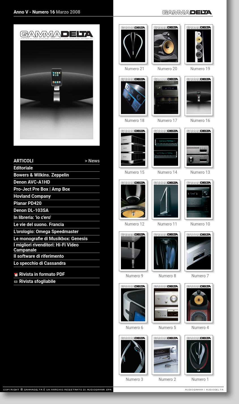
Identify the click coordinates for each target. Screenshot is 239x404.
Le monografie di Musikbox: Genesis (51, 238)
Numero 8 (167, 276)
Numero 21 (134, 68)
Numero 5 (167, 327)
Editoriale (23, 168)
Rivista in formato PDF (39, 274)
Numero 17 (167, 120)
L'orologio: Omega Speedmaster (46, 231)
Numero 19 (200, 68)
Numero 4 (200, 327)
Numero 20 (167, 68)
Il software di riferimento (39, 256)
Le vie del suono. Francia (39, 224)
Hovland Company (32, 196)
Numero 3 (134, 379)
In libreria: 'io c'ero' (32, 217)
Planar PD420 (28, 203)
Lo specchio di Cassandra (40, 263)
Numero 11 (167, 224)
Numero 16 (200, 120)
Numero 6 (134, 327)
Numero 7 (200, 276)
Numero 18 (134, 120)
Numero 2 (167, 379)
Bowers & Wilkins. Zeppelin (41, 175)
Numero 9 (134, 276)
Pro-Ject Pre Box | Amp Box (42, 189)
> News (92, 161)
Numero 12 (134, 224)
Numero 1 (200, 379)
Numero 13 (200, 172)
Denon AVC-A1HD (32, 182)
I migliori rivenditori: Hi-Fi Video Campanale (46, 247)
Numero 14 (167, 172)
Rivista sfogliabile (35, 281)
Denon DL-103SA (31, 210)
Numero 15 (134, 172)
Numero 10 (200, 224)
